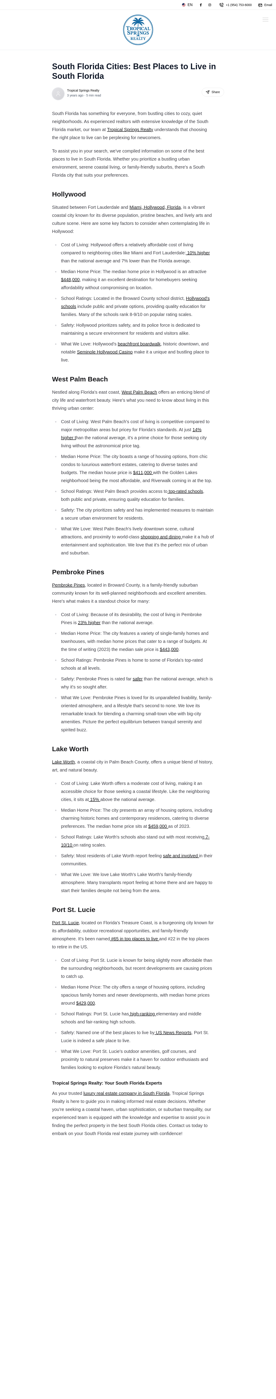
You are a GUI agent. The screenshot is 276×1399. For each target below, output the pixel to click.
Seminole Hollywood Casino (105, 351)
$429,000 (85, 1003)
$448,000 (70, 279)
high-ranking (142, 1013)
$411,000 (143, 472)
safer (138, 678)
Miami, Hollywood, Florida (155, 207)
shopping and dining (161, 536)
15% (94, 799)
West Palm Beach (139, 392)
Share (213, 92)
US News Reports (173, 1032)
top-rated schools (185, 491)
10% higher (198, 252)
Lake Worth (63, 761)
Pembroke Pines (68, 585)
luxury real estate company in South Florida (126, 1093)
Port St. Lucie (65, 922)
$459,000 (158, 826)
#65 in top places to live (134, 938)
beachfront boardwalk (139, 343)
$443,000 (169, 649)
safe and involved (181, 855)
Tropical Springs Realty (83, 90)
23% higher (89, 622)
